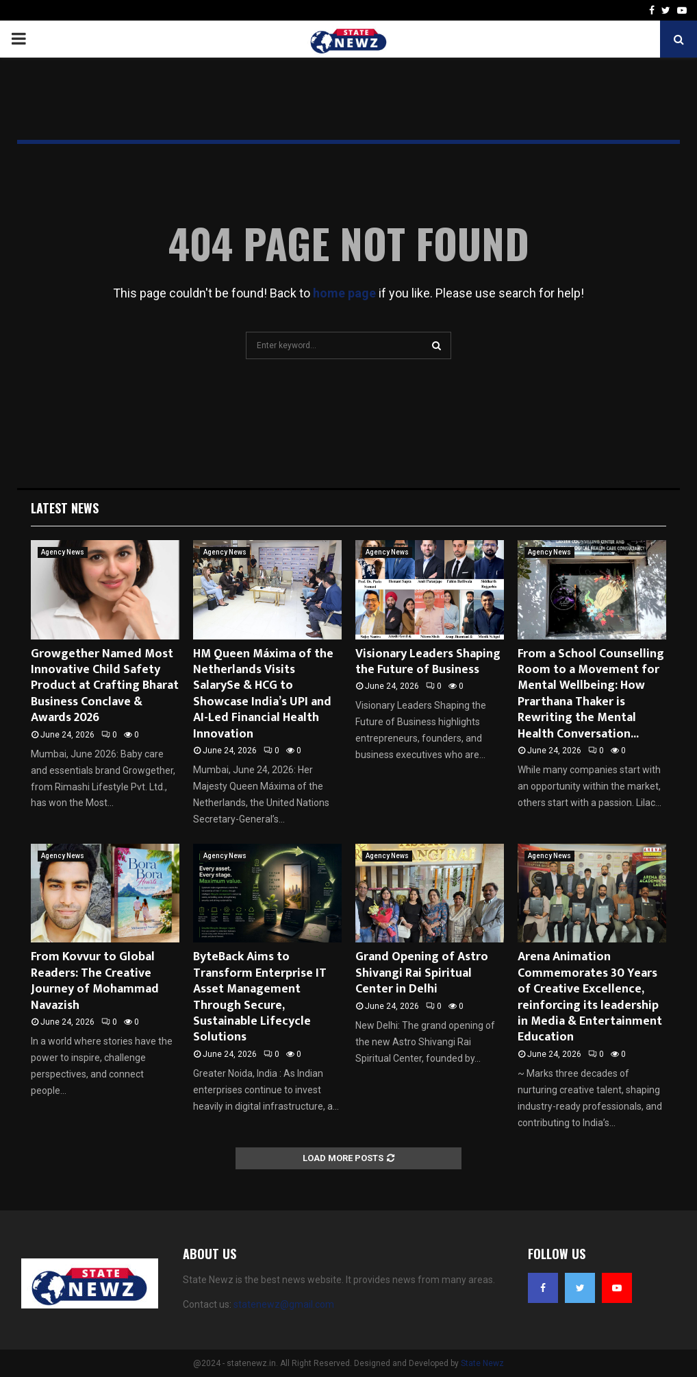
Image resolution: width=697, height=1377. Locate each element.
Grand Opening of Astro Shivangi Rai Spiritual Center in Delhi (421, 973)
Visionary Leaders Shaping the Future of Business (427, 662)
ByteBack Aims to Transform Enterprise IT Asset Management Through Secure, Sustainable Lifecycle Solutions (260, 997)
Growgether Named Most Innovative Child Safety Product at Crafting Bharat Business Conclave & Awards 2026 (105, 686)
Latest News (65, 508)
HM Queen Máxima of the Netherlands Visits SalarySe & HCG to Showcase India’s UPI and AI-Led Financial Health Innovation (263, 694)
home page (344, 293)
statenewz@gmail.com (283, 1304)
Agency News (62, 552)
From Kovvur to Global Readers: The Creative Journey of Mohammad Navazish (95, 981)
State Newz (482, 1363)
